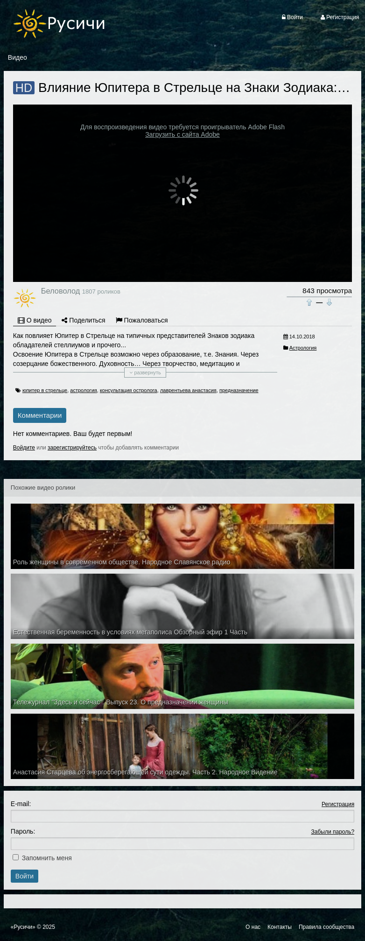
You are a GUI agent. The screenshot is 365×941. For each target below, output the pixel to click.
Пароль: (23, 831)
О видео (35, 320)
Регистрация (338, 804)
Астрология (303, 348)
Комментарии (40, 415)
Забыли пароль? (333, 832)
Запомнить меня (47, 858)
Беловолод (60, 291)
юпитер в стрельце (44, 390)
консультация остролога (128, 390)
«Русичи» (23, 927)
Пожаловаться (142, 320)
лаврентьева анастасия (188, 390)
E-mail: (21, 804)
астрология (83, 390)
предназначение (239, 390)
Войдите (24, 447)
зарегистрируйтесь (72, 447)
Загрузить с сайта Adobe (182, 134)
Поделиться (83, 320)
